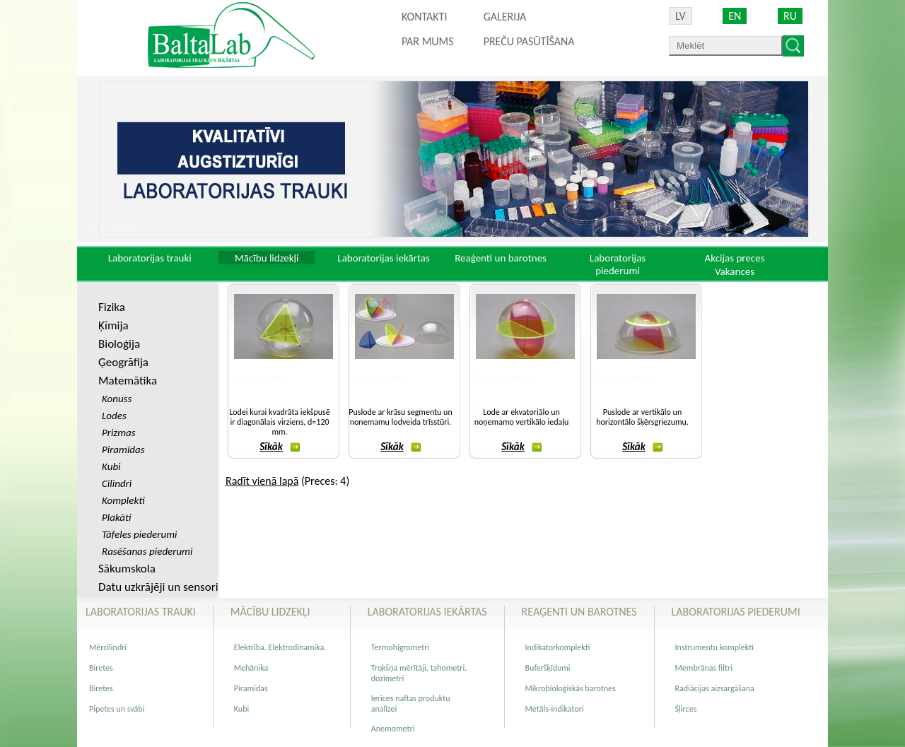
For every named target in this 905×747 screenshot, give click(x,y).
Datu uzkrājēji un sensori (158, 587)
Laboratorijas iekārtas (383, 258)
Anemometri (393, 729)
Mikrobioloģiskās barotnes (570, 688)
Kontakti (424, 16)
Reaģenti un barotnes (501, 258)
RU (790, 16)
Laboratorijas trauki (150, 258)
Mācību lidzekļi (267, 258)
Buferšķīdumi (548, 668)
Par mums (428, 41)
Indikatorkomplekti (557, 647)
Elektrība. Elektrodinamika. (280, 647)
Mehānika (251, 668)
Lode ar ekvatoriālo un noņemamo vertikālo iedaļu (521, 417)
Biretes (101, 668)
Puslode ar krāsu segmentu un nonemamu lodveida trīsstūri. (400, 417)
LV (680, 16)
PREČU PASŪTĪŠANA (529, 41)
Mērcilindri (108, 647)
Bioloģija (119, 343)
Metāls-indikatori (554, 709)
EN (734, 16)
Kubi (241, 709)
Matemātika (127, 380)
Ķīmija (113, 325)
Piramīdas (251, 688)
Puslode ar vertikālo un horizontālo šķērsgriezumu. (642, 417)
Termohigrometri (400, 647)
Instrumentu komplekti (714, 647)
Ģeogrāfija (123, 362)
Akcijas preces (734, 258)
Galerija (505, 16)
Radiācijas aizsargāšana (714, 688)
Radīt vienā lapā (262, 481)
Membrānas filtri (703, 668)
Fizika (111, 307)
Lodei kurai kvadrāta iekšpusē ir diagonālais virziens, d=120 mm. (279, 422)
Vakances (734, 271)
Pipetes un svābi (116, 709)
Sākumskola (127, 568)
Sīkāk (279, 446)
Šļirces (686, 709)
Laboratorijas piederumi (618, 264)
